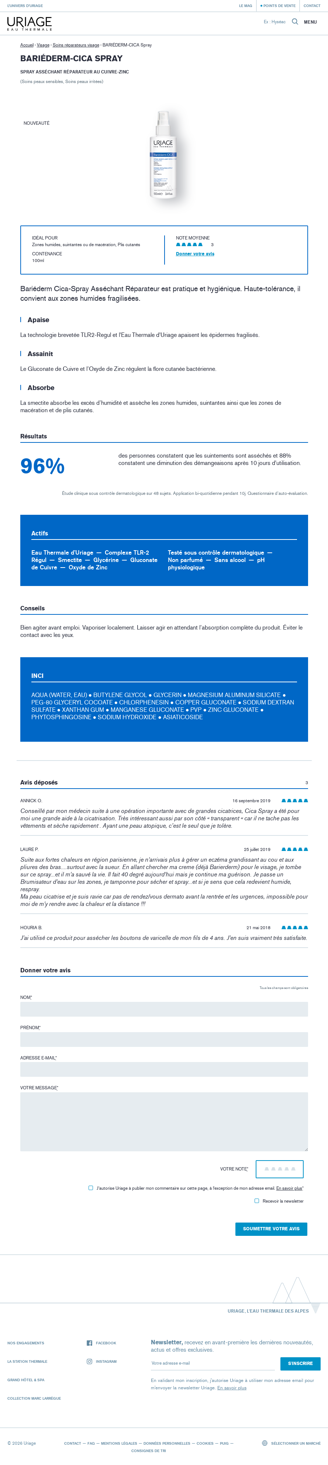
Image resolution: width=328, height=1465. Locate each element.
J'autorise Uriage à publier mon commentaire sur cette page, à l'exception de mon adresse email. (196, 1188)
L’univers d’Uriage (25, 5)
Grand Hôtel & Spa (25, 1380)
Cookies (205, 1443)
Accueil (27, 45)
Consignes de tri (148, 1450)
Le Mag (245, 5)
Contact (312, 5)
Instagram (102, 1361)
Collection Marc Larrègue (34, 1398)
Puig (224, 1443)
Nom (26, 997)
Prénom (30, 1027)
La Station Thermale (27, 1361)
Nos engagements (25, 1343)
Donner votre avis (195, 253)
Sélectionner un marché (291, 1443)
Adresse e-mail (38, 1058)
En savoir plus (289, 1188)
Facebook (101, 1343)
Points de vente (279, 5)
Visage (43, 45)
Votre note (234, 1169)
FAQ (91, 1443)
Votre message (39, 1087)
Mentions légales (119, 1443)
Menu (310, 22)
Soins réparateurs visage (76, 45)
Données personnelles (167, 1443)
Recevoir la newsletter (279, 1201)
